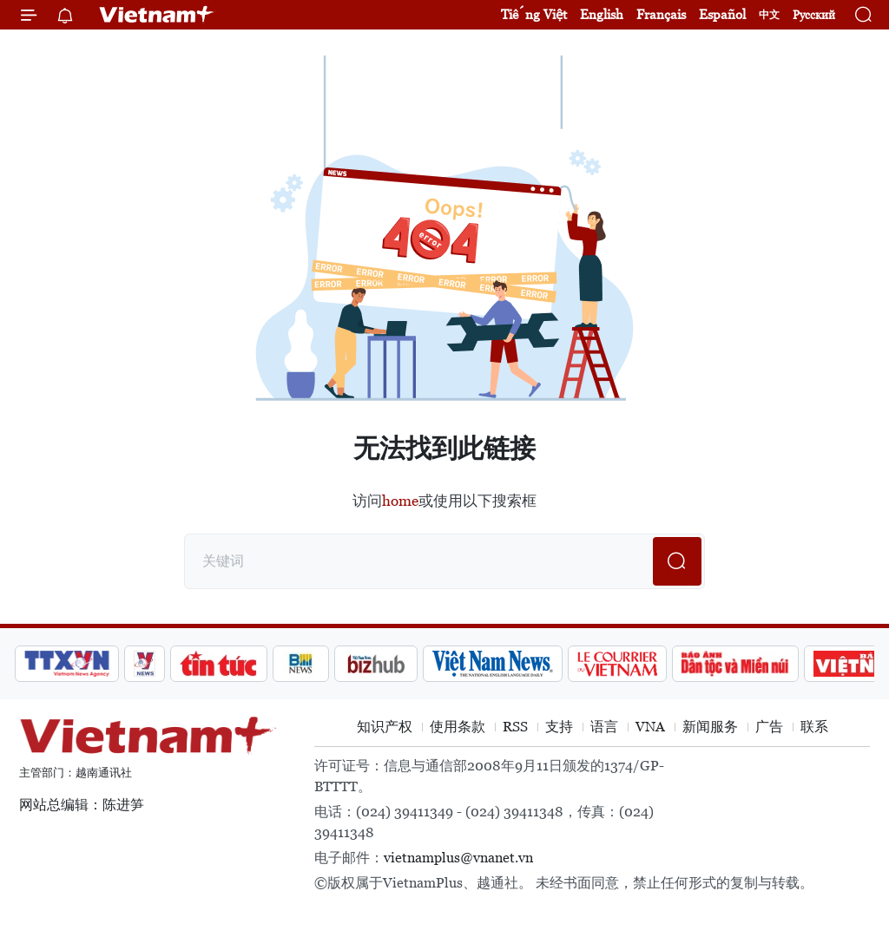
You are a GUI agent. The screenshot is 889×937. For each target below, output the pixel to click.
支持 (559, 726)
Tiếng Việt (534, 14)
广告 (769, 726)
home (400, 500)
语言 (604, 726)
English (601, 14)
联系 (814, 726)
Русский (814, 15)
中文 (769, 15)
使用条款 (457, 726)
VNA (650, 726)
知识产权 (384, 726)
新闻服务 (710, 726)
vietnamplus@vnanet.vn (458, 857)
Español (722, 14)
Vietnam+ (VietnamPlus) (157, 15)
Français (661, 14)
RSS (515, 726)
